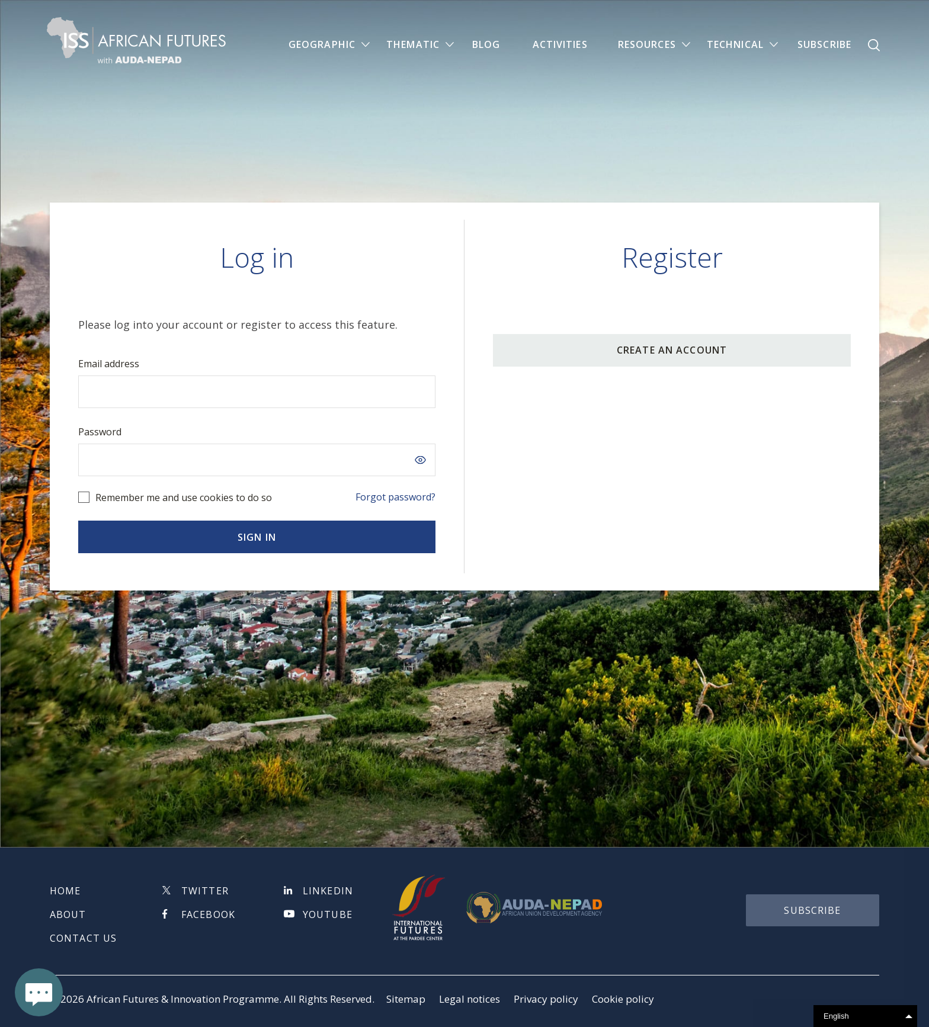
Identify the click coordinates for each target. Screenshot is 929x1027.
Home (65, 890)
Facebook (208, 914)
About (68, 914)
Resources (647, 45)
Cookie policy (623, 999)
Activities (560, 45)
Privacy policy (546, 999)
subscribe (812, 910)
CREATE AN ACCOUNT (672, 350)
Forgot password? (395, 496)
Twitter (205, 890)
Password (99, 431)
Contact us (83, 938)
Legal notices (469, 999)
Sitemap (405, 999)
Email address (108, 363)
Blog (486, 45)
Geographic (322, 45)
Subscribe (824, 45)
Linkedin (328, 890)
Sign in (257, 537)
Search (874, 46)
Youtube (328, 914)
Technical (735, 45)
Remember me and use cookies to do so (183, 497)
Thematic (413, 45)
